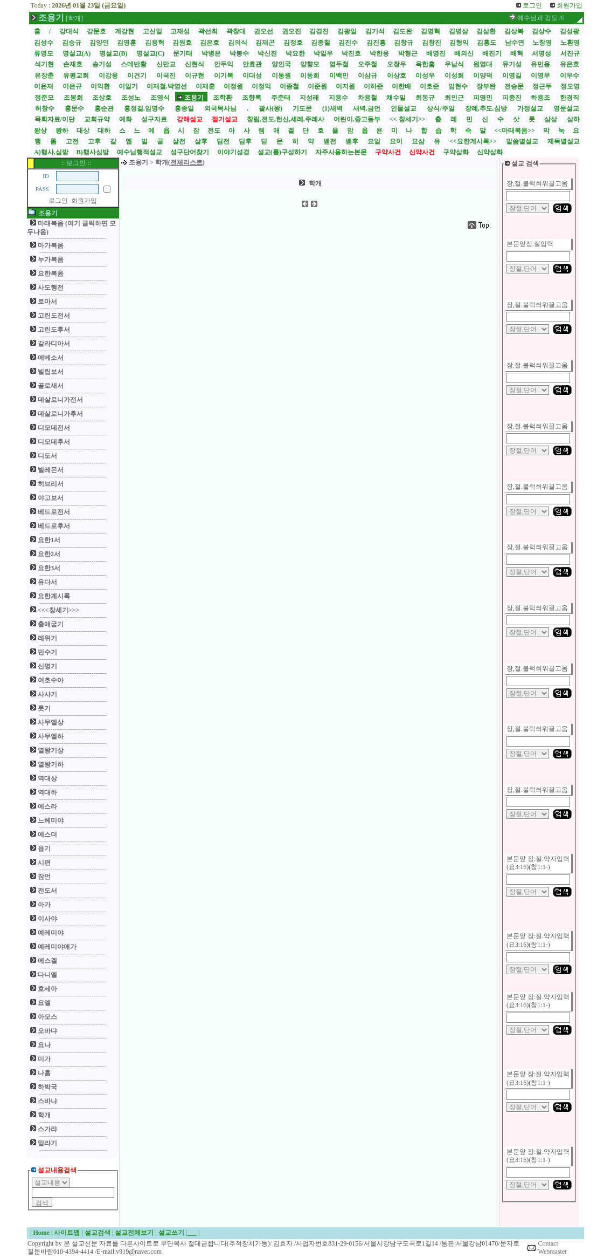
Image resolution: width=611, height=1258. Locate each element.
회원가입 (84, 200)
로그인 (58, 200)
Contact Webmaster (552, 1248)
